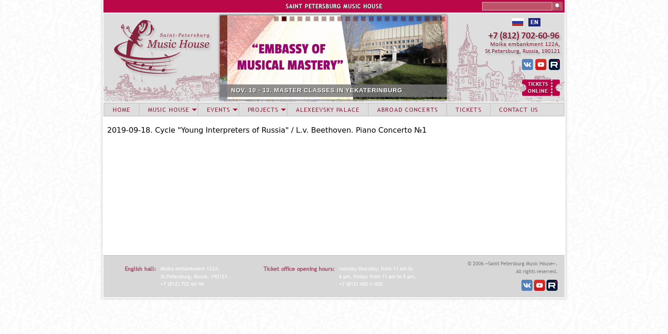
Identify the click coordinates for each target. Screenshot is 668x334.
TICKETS (469, 109)
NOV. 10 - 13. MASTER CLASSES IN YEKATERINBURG (341, 90)
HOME (121, 109)
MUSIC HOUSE (168, 109)
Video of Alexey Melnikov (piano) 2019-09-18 (223, 194)
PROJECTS (263, 109)
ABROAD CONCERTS (407, 109)
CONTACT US (518, 109)
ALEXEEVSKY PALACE (328, 109)
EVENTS (218, 109)
